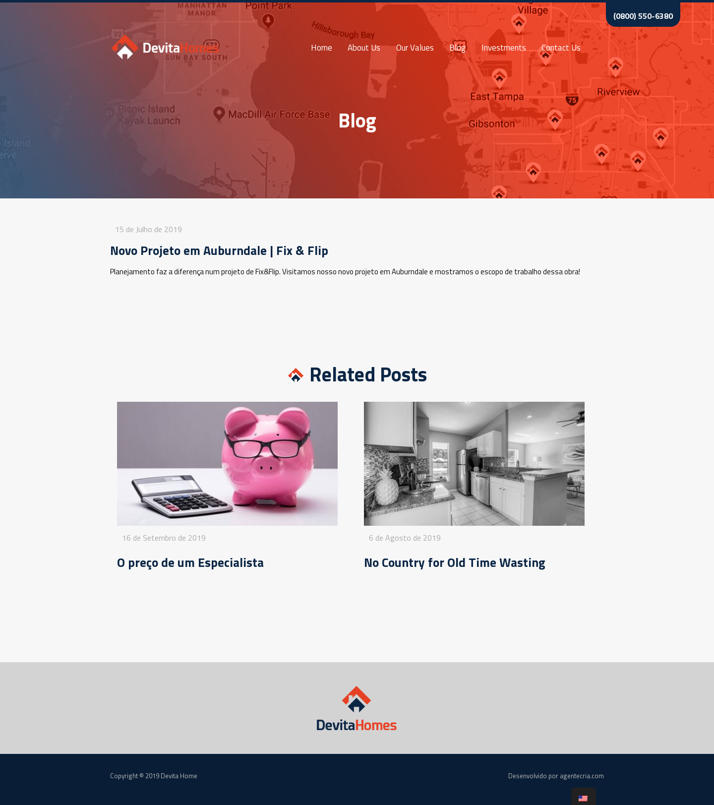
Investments (503, 47)
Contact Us (561, 47)
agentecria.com (582, 776)
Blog (457, 47)
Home (321, 47)
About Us (364, 47)
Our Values (415, 47)
